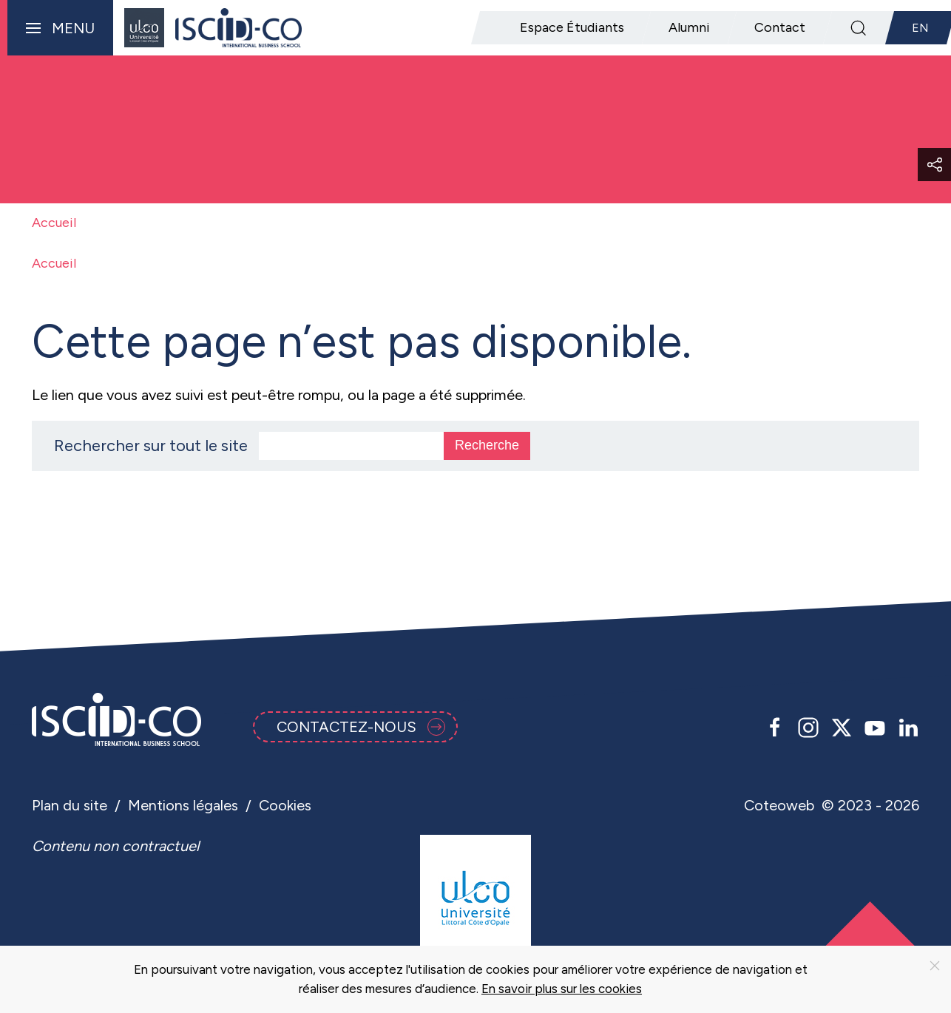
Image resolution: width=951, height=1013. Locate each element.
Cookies (285, 805)
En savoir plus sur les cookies (561, 988)
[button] (56, 27)
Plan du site (69, 805)
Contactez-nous (361, 727)
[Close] (935, 966)
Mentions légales (183, 805)
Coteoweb (779, 805)
